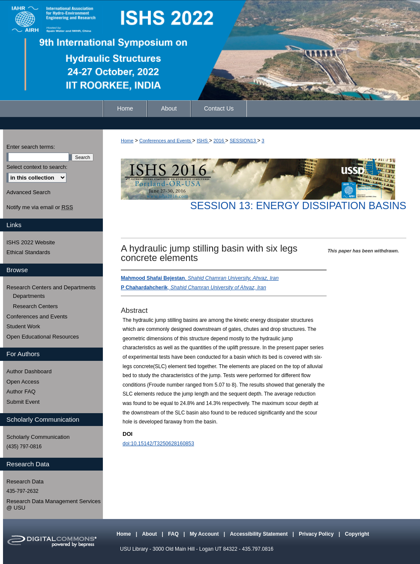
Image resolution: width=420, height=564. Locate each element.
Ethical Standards (28, 252)
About (150, 534)
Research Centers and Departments (51, 287)
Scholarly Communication (37, 437)
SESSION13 (243, 140)
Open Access (22, 381)
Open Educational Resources (42, 336)
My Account (205, 534)
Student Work (23, 326)
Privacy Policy (317, 534)
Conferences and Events (165, 140)
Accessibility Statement (259, 534)
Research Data (25, 481)
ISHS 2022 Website (30, 242)
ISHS (203, 140)
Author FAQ (21, 391)
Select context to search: (36, 167)
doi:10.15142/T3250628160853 (158, 444)
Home (127, 140)
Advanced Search (28, 192)
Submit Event (22, 402)
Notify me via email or (39, 207)
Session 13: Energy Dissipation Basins (298, 205)
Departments (29, 296)
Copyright (357, 534)
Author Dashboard (29, 371)
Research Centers (35, 306)
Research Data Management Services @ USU (53, 504)
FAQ (174, 534)
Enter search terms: (30, 147)
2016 (219, 140)
